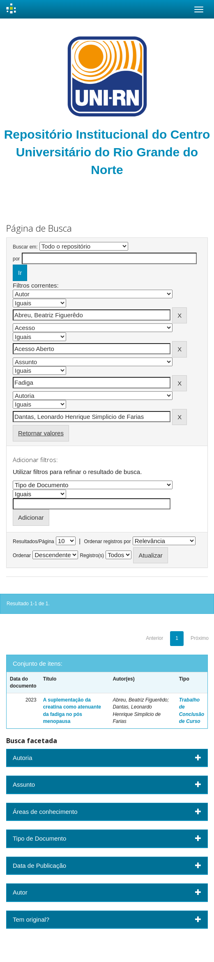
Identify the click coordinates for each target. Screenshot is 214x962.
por (16, 259)
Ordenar (22, 555)
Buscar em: (25, 247)
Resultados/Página (33, 541)
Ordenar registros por (107, 541)
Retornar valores (41, 433)
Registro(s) (92, 555)
